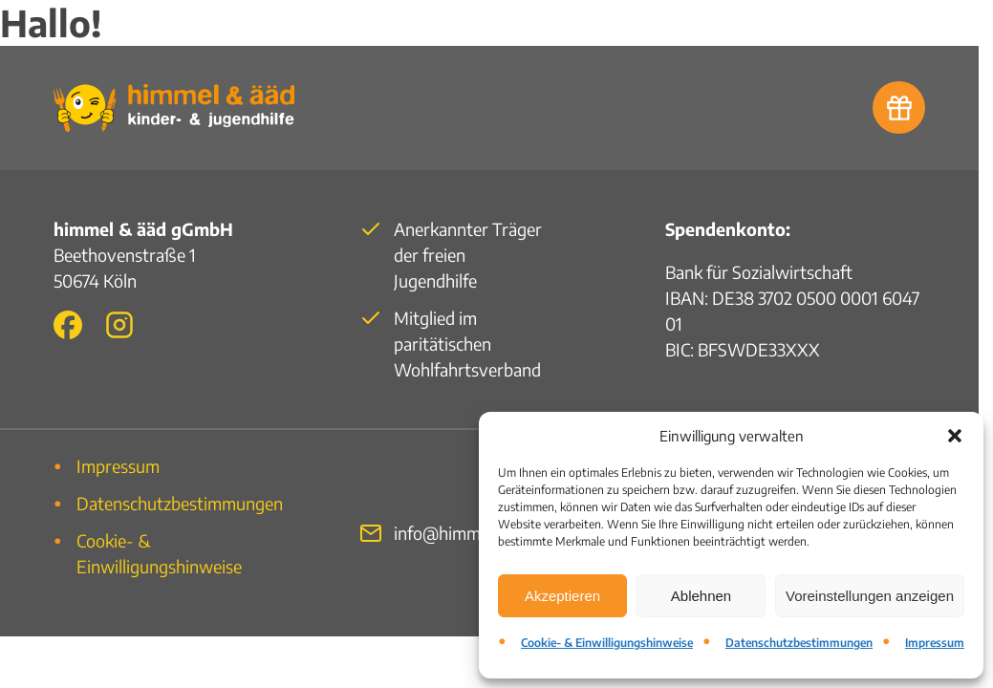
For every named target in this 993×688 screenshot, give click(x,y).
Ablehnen (701, 596)
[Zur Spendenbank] (899, 107)
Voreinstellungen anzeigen (870, 596)
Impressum (934, 642)
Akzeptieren (562, 596)
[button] (954, 435)
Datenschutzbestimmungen (799, 642)
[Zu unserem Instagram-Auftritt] (119, 325)
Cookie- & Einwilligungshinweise (607, 642)
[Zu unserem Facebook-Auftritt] (68, 325)
